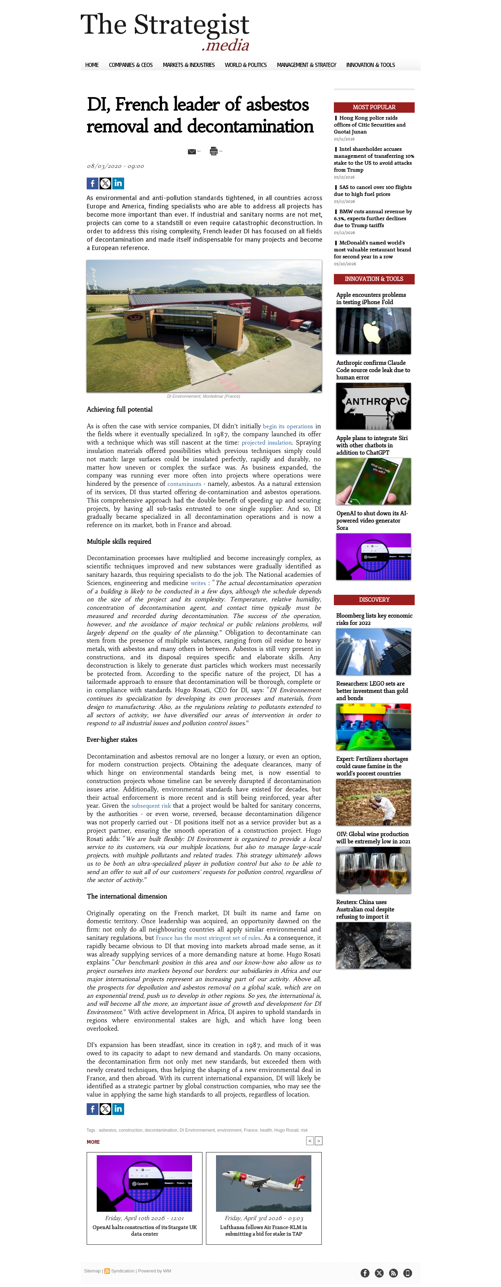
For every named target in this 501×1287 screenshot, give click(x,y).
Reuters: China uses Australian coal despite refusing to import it (372, 881)
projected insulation (266, 442)
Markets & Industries (189, 64)
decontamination (157, 1129)
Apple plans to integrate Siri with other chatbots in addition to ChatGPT (373, 438)
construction (129, 1129)
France (242, 1129)
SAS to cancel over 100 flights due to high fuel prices (374, 191)
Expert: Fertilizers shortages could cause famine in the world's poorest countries (369, 741)
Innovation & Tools (370, 64)
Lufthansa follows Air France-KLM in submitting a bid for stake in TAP (263, 1231)
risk (293, 1129)
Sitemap (92, 1271)
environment (222, 1129)
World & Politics (246, 64)
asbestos (107, 1129)
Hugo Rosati (276, 1129)
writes (198, 582)
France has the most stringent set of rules (211, 937)
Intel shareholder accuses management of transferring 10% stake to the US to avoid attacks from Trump (370, 159)
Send (187, 150)
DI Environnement (192, 1129)
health (257, 1129)
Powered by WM (154, 1271)
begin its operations (287, 425)
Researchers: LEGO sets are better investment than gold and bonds (369, 668)
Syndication (122, 1271)
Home (92, 64)
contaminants (185, 483)
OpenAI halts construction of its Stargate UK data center (145, 1231)
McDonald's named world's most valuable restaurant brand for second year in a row (373, 249)
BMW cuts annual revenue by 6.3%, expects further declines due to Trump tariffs (373, 218)
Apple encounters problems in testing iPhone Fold (371, 294)
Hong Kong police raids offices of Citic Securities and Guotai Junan (370, 124)
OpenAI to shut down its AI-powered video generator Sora (371, 507)
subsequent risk (151, 805)
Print (222, 150)
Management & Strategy (307, 64)
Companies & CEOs (131, 64)
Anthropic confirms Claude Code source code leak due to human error (370, 365)
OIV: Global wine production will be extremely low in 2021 (370, 811)
